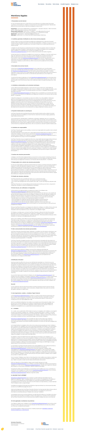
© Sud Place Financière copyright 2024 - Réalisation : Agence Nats (49, 429)
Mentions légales (30, 429)
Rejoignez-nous (74, 4)
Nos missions (41, 4)
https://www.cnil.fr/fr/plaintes (39, 226)
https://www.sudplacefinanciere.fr (19, 51)
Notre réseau (56, 4)
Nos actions (48, 4)
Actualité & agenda (65, 4)
